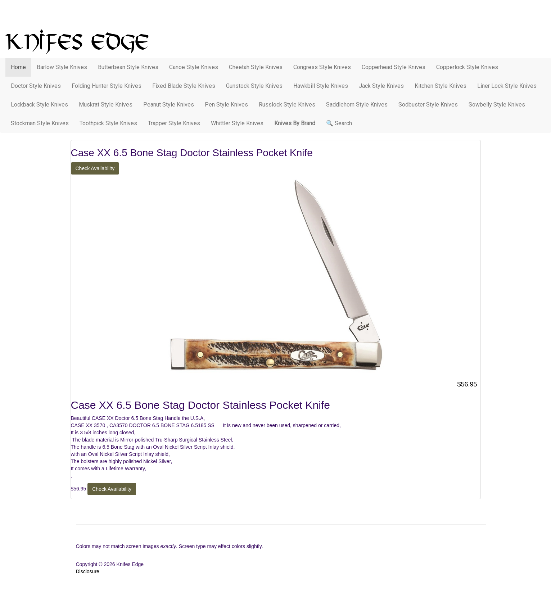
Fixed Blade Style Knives (183, 85)
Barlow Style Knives (62, 67)
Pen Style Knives (226, 104)
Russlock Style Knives (287, 104)
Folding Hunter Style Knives (106, 85)
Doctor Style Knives (36, 85)
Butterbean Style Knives (128, 67)
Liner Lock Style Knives (507, 85)
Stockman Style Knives (40, 123)
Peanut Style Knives (168, 104)
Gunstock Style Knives (254, 85)
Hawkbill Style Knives (320, 85)
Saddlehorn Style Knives (357, 104)
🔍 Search (339, 123)
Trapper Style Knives (174, 123)
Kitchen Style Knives (440, 85)
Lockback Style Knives (39, 104)
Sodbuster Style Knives (428, 104)
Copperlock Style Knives (467, 67)
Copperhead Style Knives (393, 67)
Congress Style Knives (322, 67)
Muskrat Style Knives (105, 104)
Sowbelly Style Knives (497, 104)
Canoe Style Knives (193, 67)
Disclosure (87, 571)
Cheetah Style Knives (256, 67)
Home (18, 67)
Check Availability (95, 168)
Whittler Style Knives (237, 123)
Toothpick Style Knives (108, 123)
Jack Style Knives (381, 85)
